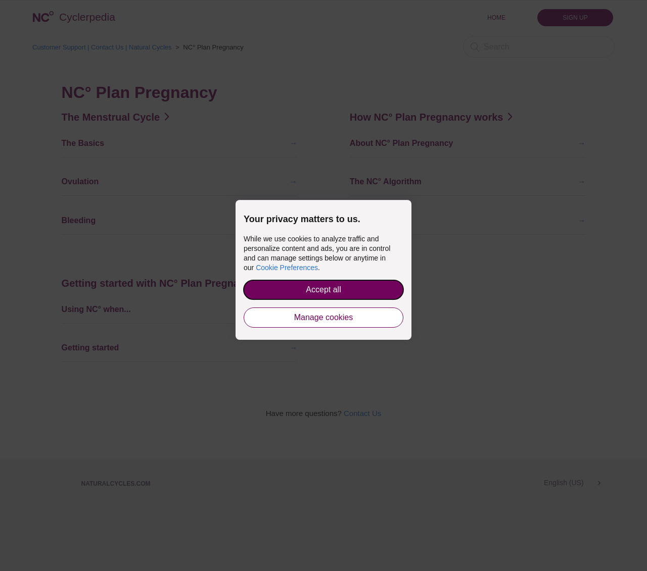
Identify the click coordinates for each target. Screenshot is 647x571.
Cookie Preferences (287, 268)
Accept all (323, 289)
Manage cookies (323, 317)
